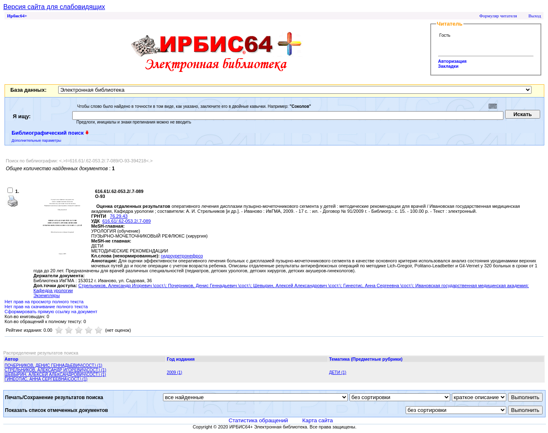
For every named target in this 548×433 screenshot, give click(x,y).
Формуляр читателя (498, 15)
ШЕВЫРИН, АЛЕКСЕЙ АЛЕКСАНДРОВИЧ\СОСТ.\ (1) (55, 374)
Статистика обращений (258, 420)
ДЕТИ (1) (337, 372)
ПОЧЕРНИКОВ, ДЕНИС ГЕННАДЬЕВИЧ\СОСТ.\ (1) (53, 365)
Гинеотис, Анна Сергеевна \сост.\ (378, 285)
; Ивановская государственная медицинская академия (470, 285)
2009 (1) (174, 372)
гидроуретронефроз (182, 255)
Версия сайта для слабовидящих (54, 6)
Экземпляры (46, 295)
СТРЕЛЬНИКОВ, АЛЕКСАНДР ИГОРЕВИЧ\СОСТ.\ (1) (55, 370)
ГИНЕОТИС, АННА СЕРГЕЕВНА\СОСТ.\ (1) (46, 379)
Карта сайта (317, 420)
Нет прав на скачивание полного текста (46, 306)
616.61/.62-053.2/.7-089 (126, 221)
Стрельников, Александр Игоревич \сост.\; (123, 285)
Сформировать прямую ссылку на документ (51, 311)
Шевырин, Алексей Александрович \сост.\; (298, 285)
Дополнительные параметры (36, 140)
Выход (534, 15)
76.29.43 (119, 216)
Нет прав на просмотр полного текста (44, 301)
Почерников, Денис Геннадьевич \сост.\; (210, 285)
